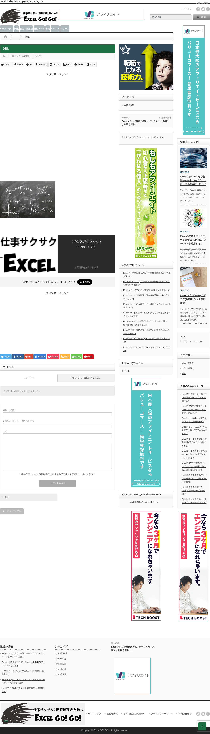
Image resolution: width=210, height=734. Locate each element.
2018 (182, 336)
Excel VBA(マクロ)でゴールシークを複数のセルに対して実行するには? (194, 409)
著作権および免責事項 (134, 713)
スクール (64, 28)
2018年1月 (61, 674)
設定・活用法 (26, 28)
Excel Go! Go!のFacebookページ (141, 494)
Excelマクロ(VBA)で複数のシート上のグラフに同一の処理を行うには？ (193, 180)
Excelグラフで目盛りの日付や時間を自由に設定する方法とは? (194, 397)
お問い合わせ (185, 713)
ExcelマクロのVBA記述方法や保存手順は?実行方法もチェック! (194, 430)
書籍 (47, 28)
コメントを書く (22, 56)
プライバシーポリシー (162, 713)
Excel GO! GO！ (102, 730)
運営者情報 (112, 713)
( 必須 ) (9, 410)
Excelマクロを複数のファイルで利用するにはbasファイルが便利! (194, 478)
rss (198, 9)
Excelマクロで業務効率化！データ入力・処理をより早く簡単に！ (145, 123)
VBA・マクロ (6, 28)
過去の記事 (166, 118)
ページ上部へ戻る (202, 726)
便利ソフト (39, 28)
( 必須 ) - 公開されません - (19, 421)
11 (201, 341)
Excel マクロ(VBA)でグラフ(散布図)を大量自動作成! (146, 290)
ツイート (126, 371)
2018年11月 (61, 653)
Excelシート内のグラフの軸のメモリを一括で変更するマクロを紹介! (194, 454)
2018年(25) (129, 105)
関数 (16, 28)
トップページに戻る (12, 511)
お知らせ (188, 9)
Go (39, 56)
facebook (208, 9)
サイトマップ (94, 713)
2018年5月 (61, 669)
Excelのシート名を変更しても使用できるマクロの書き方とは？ (194, 442)
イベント (55, 28)
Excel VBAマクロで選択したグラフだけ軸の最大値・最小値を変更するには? (194, 466)
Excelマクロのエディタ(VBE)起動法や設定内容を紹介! (193, 490)
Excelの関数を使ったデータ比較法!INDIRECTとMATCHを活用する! (193, 240)
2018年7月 (61, 664)
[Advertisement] (57, 101)
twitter (203, 9)
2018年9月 (61, 659)
